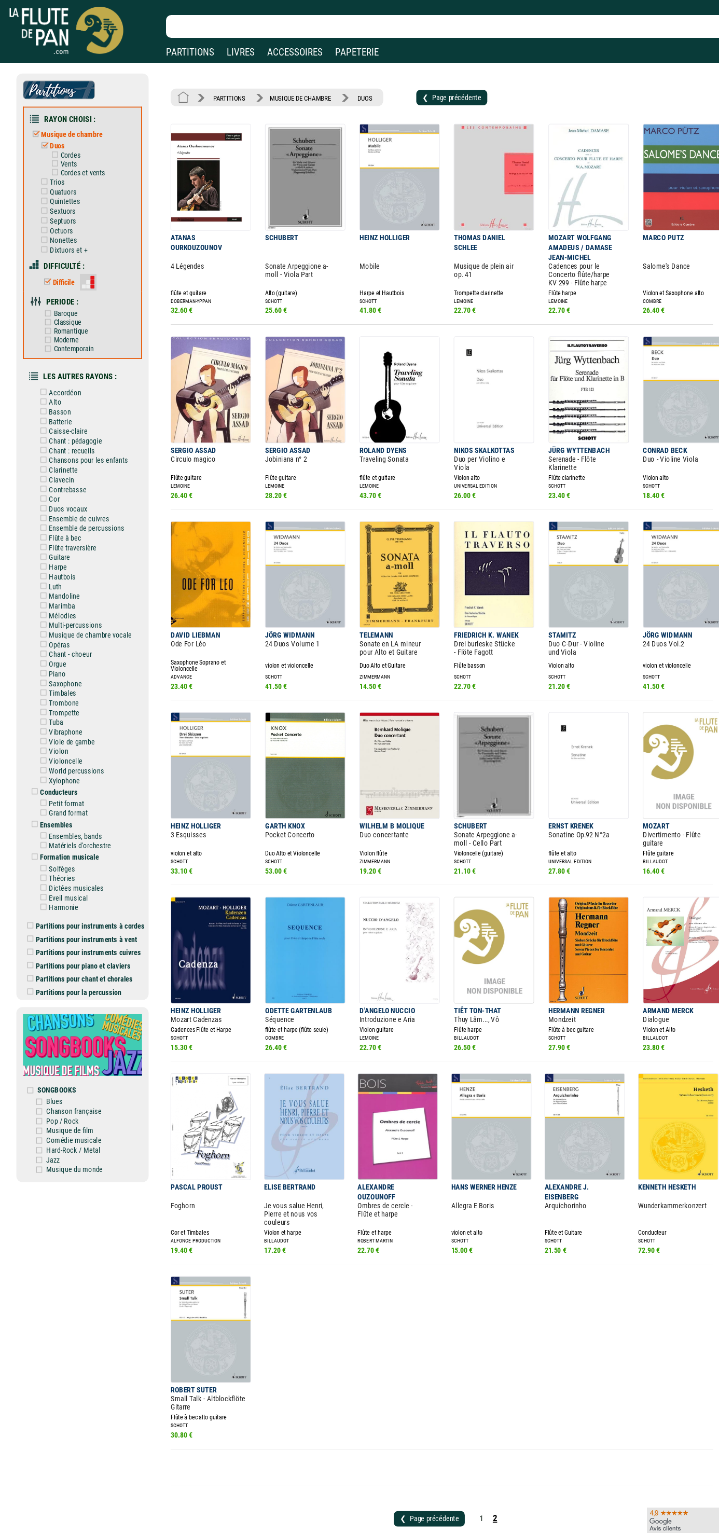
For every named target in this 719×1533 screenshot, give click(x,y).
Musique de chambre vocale (92, 595)
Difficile (67, 267)
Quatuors (66, 183)
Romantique (73, 312)
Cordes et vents (85, 165)
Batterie (64, 396)
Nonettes (67, 228)
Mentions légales (219, 1484)
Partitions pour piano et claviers (87, 903)
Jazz (63, 1083)
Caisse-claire (71, 406)
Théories (66, 821)
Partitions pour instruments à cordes (93, 865)
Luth (60, 550)
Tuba (60, 676)
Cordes (73, 149)
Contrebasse (71, 459)
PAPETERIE (357, 52)
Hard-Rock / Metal (82, 1074)
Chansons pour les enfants (90, 433)
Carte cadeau (330, 1498)
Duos (61, 140)
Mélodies (66, 577)
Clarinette (67, 441)
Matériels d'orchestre (82, 791)
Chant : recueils (75, 423)
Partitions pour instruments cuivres (92, 890)
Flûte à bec (69, 505)
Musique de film (79, 1056)
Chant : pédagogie (78, 414)
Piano (61, 631)
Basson (64, 387)
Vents (71, 157)
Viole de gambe (75, 694)
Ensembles (60, 771)
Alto (59, 379)
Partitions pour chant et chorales (88, 914)
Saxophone (69, 640)
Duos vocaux (71, 478)
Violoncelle (69, 712)
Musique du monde (83, 1092)
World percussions (79, 721)
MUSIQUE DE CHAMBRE (293, 95)
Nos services (79, 1498)
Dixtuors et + (71, 237)
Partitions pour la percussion (83, 927)
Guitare (63, 523)
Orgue (62, 622)
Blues (64, 1029)
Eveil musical (71, 839)
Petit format (70, 752)
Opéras (63, 604)
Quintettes (68, 192)
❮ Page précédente (434, 95)
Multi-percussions (78, 586)
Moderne (69, 320)
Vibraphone (69, 685)
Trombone (68, 658)
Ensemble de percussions (89, 496)
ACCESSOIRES (295, 52)
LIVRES (241, 52)
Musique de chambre (74, 130)
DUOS (353, 95)
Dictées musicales (79, 830)
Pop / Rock (72, 1047)
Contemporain (76, 329)
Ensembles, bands (78, 782)
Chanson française (82, 1037)
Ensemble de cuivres (82, 486)
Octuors (65, 219)
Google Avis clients (110, 1513)
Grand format (71, 760)
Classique (70, 304)
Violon (63, 703)
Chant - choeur (74, 613)
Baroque (68, 296)
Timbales (66, 649)
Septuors (66, 210)
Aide (317, 1483)
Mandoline (68, 559)
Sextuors (66, 201)
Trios (61, 174)
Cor (59, 468)
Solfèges (66, 812)
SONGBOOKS (67, 1018)
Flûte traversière (76, 513)
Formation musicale (72, 801)
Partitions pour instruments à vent (90, 878)
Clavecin (65, 451)
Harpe (62, 532)
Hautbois (66, 540)
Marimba (66, 568)
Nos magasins (82, 1484)
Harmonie (67, 848)
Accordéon (69, 369)
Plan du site (328, 1513)
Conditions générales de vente (248, 1498)
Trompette (68, 667)
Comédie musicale (82, 1065)
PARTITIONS (190, 52)
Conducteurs (62, 741)
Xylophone (68, 730)
